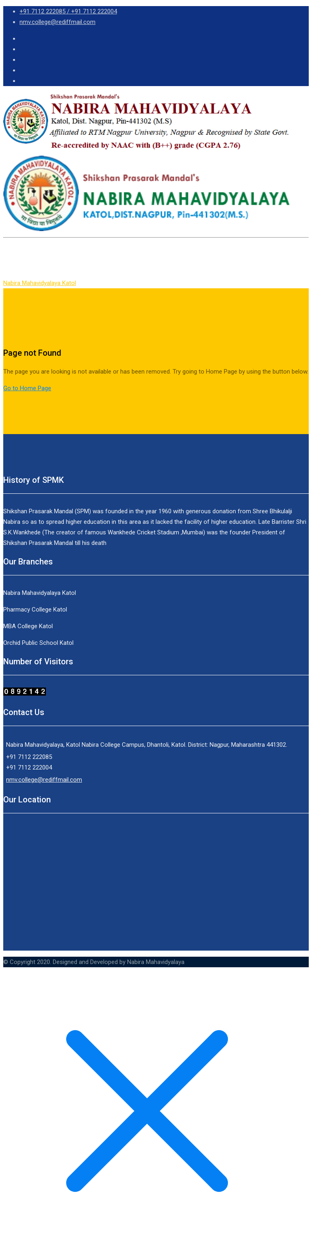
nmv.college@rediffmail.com (57, 22)
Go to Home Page (27, 388)
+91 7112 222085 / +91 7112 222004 (68, 11)
